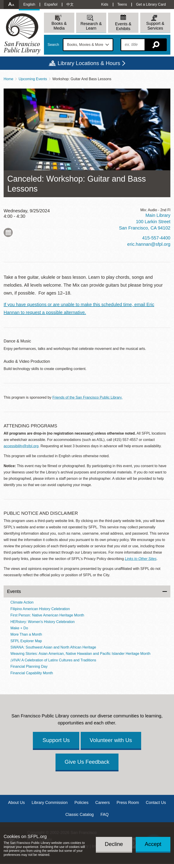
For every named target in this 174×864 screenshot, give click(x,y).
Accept (153, 844)
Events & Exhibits (123, 26)
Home (8, 79)
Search (53, 45)
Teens (122, 4)
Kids (104, 4)
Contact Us (156, 802)
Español (50, 4)
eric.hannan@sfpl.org (148, 244)
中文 (70, 4)
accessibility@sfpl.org (21, 446)
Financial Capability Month (31, 673)
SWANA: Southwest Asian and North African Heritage (53, 647)
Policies (81, 802)
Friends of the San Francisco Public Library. (87, 397)
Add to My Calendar (8, 232)
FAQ (105, 814)
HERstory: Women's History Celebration (42, 622)
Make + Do (19, 628)
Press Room (128, 802)
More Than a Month (26, 634)
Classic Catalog (79, 814)
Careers (102, 802)
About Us (16, 802)
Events (14, 591)
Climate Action (22, 602)
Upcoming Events (33, 79)
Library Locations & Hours (89, 63)
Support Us (56, 740)
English (29, 4)
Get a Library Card (151, 4)
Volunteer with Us (111, 740)
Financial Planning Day (29, 666)
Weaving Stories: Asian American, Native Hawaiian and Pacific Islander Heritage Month (80, 654)
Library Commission (49, 802)
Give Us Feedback (87, 762)
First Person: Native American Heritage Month (47, 615)
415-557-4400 (156, 237)
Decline (114, 844)
